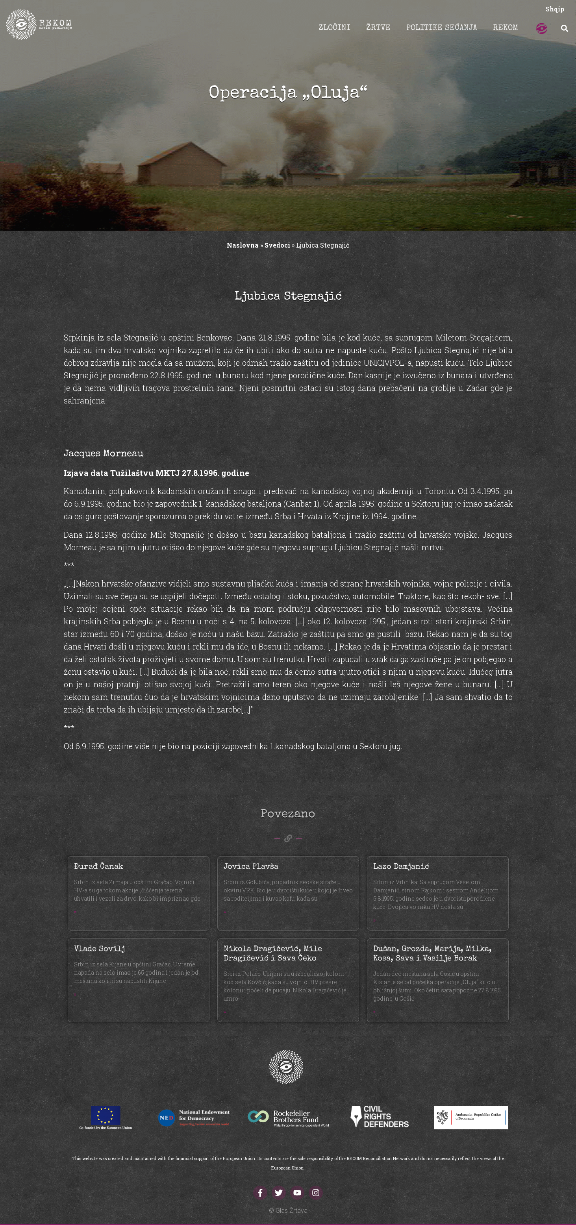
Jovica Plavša (251, 867)
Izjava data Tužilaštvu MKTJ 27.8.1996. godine (156, 473)
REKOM (505, 28)
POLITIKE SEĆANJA (441, 28)
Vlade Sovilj (99, 949)
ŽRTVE (378, 28)
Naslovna (243, 245)
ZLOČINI (334, 28)
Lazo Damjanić (401, 867)
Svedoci (277, 245)
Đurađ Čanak (98, 867)
